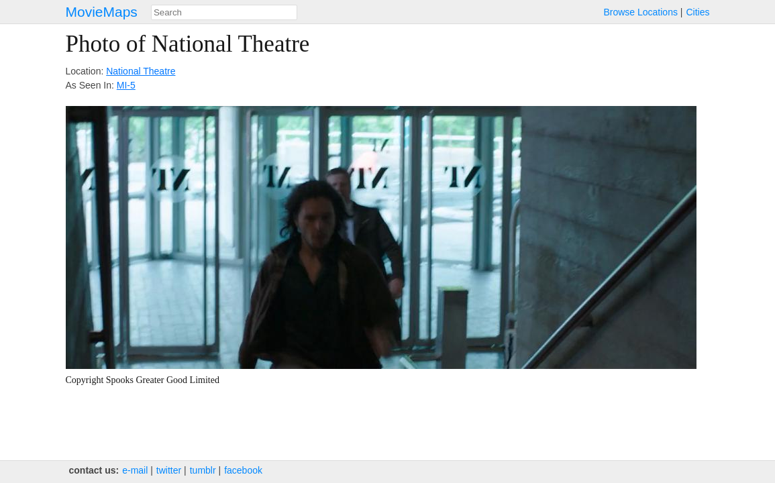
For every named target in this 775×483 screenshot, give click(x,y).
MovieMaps (102, 12)
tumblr (203, 470)
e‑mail (135, 470)
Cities (697, 12)
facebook (243, 470)
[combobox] (224, 12)
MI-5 (126, 85)
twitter (168, 470)
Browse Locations (640, 12)
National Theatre (140, 71)
